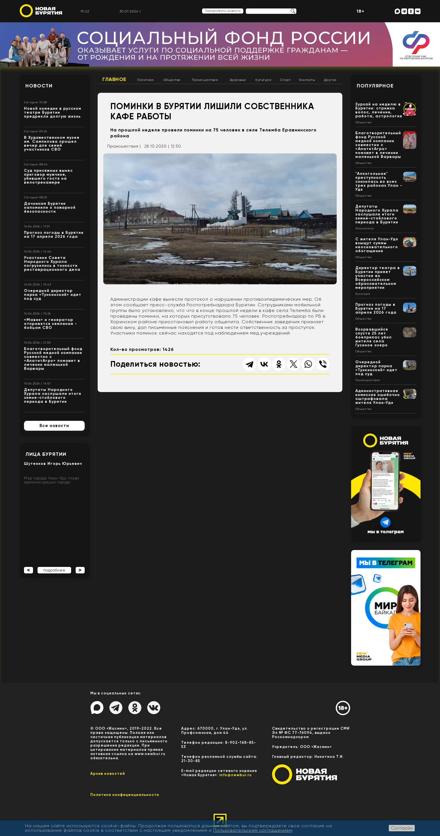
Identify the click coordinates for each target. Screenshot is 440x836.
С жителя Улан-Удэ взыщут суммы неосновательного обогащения (376, 245)
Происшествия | (124, 146)
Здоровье (237, 80)
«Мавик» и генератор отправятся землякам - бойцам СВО (50, 323)
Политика (145, 80)
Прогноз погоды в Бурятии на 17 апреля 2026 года (54, 234)
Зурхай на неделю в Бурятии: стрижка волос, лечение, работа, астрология (378, 110)
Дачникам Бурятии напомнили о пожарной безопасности (50, 207)
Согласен (402, 828)
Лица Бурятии (45, 454)
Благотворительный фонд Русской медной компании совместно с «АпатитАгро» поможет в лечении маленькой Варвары (53, 358)
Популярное (375, 86)
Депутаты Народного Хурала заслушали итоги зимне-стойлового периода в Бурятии (52, 395)
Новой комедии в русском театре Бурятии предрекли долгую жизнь (52, 112)
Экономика (364, 228)
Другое (330, 80)
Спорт (285, 80)
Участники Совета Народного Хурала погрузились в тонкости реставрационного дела (52, 263)
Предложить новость (222, 11)
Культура (263, 80)
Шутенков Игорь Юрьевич (53, 463)
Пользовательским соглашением (252, 830)
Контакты (307, 80)
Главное (114, 79)
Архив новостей (107, 773)
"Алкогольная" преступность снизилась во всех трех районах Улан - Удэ (378, 181)
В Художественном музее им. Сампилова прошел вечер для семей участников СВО (52, 143)
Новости (38, 86)
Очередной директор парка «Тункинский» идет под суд (52, 294)
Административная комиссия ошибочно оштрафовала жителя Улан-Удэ (377, 396)
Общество (172, 80)
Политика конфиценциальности (124, 795)
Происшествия (205, 80)
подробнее (54, 570)
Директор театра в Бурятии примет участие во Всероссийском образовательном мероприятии (377, 277)
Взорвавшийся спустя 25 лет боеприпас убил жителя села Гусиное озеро (373, 337)
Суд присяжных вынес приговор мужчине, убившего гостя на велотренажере (48, 176)
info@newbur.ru (235, 775)
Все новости (54, 425)
